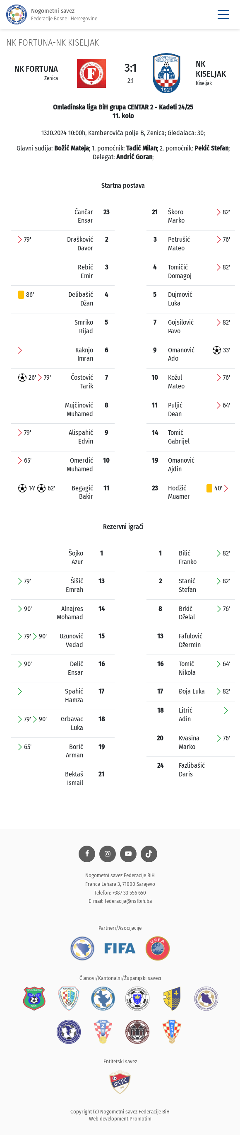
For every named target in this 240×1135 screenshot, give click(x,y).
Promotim (140, 1119)
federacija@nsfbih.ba (128, 901)
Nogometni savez (51, 15)
